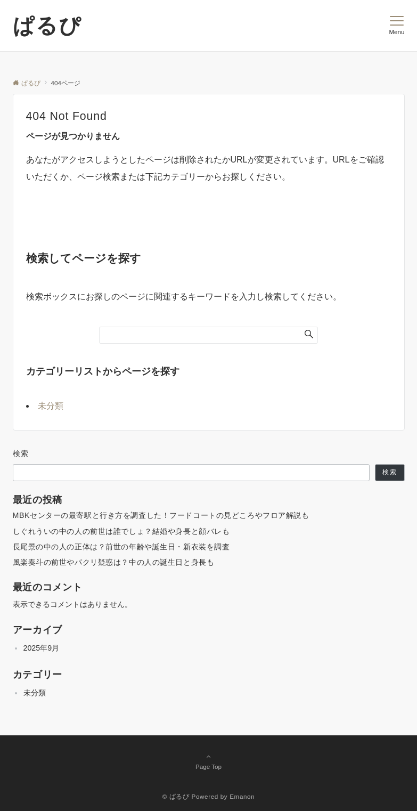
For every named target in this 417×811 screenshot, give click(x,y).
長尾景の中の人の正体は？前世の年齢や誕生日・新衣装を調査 (121, 546)
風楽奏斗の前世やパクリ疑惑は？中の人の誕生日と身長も (114, 562)
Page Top (209, 761)
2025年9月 (41, 648)
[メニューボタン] (396, 25)
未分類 (50, 405)
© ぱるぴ (176, 796)
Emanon (242, 796)
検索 (21, 453)
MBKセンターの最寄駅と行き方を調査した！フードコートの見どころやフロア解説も (161, 515)
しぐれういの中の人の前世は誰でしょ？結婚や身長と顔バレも (121, 531)
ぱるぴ (47, 25)
